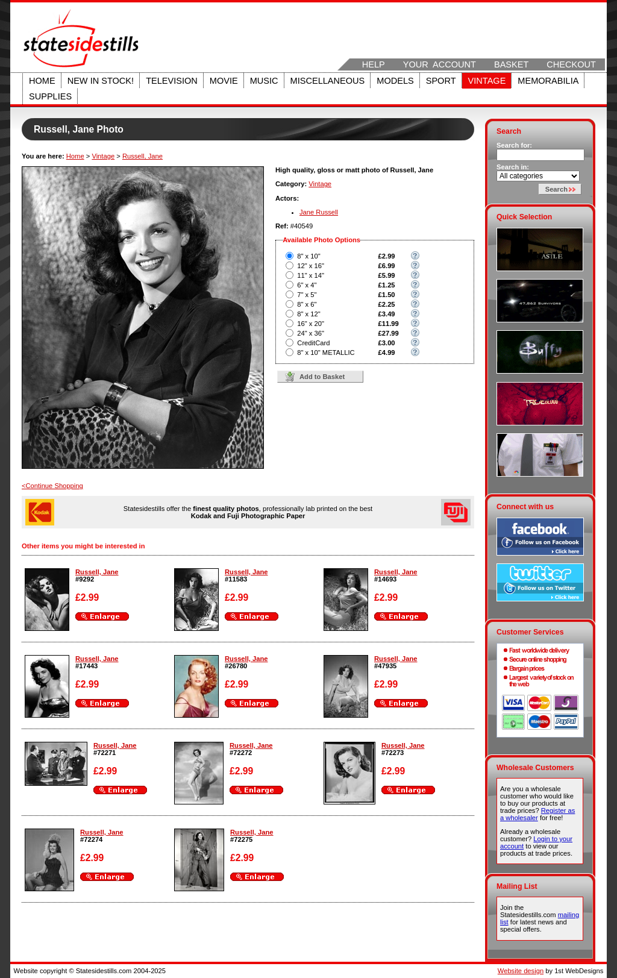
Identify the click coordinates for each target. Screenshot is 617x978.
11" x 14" (310, 275)
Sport (441, 81)
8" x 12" (308, 314)
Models (395, 81)
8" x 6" (306, 304)
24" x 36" (310, 333)
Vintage (487, 81)
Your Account (439, 64)
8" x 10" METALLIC (325, 352)
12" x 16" (310, 265)
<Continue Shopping (52, 485)
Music (264, 81)
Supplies (50, 96)
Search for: (514, 145)
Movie (224, 81)
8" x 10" (308, 256)
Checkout (571, 64)
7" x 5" (306, 294)
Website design (520, 970)
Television (172, 81)
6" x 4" (306, 285)
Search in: (512, 167)
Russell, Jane (142, 156)
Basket (511, 64)
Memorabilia (548, 81)
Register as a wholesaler (537, 814)
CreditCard (313, 342)
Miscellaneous (327, 81)
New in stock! (100, 81)
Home (42, 81)
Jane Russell (318, 212)
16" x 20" (310, 323)
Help (373, 64)
